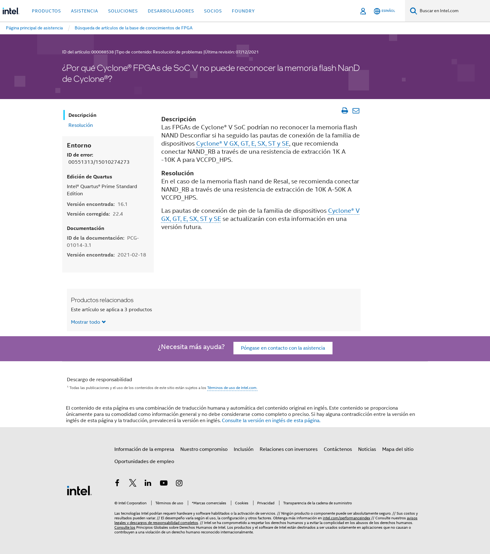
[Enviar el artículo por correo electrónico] (356, 111)
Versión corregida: (95, 214)
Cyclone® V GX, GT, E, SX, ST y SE (242, 143)
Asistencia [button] (84, 11)
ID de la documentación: (103, 241)
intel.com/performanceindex (346, 518)
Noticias (367, 449)
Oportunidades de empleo (144, 461)
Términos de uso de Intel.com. (232, 387)
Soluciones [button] (123, 11)
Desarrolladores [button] (171, 11)
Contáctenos (338, 449)
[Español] (384, 11)
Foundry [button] (243, 11)
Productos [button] (46, 11)
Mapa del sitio (397, 449)
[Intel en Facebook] (117, 484)
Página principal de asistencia (34, 28)
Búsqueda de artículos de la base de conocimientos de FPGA (133, 28)
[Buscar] (413, 11)
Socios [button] (213, 11)
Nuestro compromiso (204, 449)
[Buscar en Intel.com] (453, 11)
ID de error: (98, 158)
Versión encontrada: (97, 204)
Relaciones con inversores (289, 449)
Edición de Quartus (89, 176)
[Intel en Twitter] (133, 484)
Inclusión (243, 449)
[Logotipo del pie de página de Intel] (79, 490)
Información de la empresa (144, 449)
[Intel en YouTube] (163, 484)
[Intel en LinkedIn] (148, 484)
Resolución (80, 125)
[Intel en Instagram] (179, 484)
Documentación (85, 228)
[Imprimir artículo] (344, 111)
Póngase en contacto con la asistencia (283, 348)
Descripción (82, 115)
